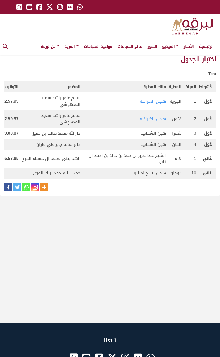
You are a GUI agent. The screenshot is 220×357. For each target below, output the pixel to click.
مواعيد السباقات (98, 46)
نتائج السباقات (129, 46)
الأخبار (189, 46)
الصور (152, 46)
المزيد (72, 46)
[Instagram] (35, 187)
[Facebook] (8, 187)
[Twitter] (17, 187)
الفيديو (170, 46)
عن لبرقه (50, 46)
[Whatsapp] (26, 187)
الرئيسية (206, 46)
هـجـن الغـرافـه (153, 101)
